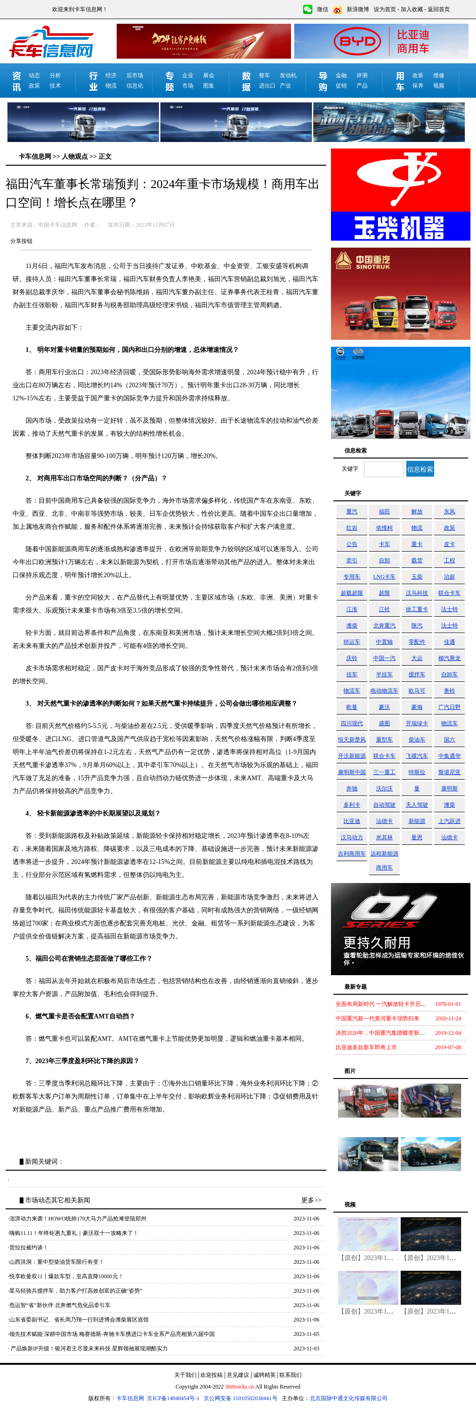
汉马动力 (352, 837)
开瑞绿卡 (417, 723)
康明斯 (449, 788)
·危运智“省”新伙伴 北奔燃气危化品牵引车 (59, 1305)
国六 (449, 739)
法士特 (449, 609)
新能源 (417, 821)
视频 (438, 85)
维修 (438, 75)
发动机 (288, 75)
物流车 (352, 691)
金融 (341, 75)
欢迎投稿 (211, 1375)
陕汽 (417, 625)
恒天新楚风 (352, 739)
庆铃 (351, 658)
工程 (449, 560)
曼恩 (417, 837)
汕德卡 (384, 821)
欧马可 (417, 691)
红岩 (351, 528)
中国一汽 (384, 658)
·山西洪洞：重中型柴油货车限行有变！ (56, 1262)
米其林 (384, 837)
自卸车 (449, 674)
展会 (208, 75)
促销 (341, 85)
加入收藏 (412, 9)
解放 (417, 511)
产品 (362, 85)
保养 (417, 85)
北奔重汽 (384, 625)
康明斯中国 (352, 772)
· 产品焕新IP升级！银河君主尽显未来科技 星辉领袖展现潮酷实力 (88, 1348)
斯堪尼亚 (449, 772)
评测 (362, 75)
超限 (384, 593)
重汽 (351, 511)
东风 (449, 511)
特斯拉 (417, 772)
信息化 (134, 85)
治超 (449, 576)
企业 (187, 75)
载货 (417, 560)
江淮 (351, 609)
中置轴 (384, 642)
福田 (384, 511)
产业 (285, 85)
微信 (322, 9)
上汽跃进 (449, 821)
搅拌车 (417, 674)
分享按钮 (21, 241)
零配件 (417, 642)
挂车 (351, 674)
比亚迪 (352, 821)
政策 (34, 85)
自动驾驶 (384, 805)
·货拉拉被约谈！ (28, 1247)
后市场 (134, 75)
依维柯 (384, 528)
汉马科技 (417, 593)
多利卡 (352, 805)
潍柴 (351, 625)
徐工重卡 (417, 609)
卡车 (384, 544)
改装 (417, 75)
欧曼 (351, 707)
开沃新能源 (352, 756)
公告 (351, 544)
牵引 (351, 560)
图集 (208, 85)
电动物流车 (384, 691)
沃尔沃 (384, 788)
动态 (34, 75)
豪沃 (384, 707)
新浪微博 (358, 9)
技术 (55, 85)
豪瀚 (417, 707)
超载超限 (352, 593)
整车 (264, 75)
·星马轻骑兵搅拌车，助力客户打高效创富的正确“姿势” (75, 1291)
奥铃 (449, 691)
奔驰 (351, 788)
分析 (55, 75)
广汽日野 (449, 707)
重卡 (417, 544)
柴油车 (417, 739)
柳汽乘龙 (449, 658)
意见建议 (238, 1375)
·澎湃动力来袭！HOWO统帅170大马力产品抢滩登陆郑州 (77, 1218)
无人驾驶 (417, 805)
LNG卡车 (384, 576)
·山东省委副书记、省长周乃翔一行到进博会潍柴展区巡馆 (78, 1319)
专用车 (352, 576)
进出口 (267, 85)
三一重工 (384, 772)
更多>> (311, 1200)
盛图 (384, 723)
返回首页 (439, 9)
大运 (417, 658)
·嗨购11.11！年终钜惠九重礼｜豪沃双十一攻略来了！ (73, 1233)
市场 (187, 85)
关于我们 (185, 1375)
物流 (111, 85)
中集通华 (449, 756)
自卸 (384, 560)
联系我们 (290, 1375)
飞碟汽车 (417, 756)
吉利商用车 (352, 853)
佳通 (449, 642)
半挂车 (384, 674)
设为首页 (385, 9)
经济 (111, 75)
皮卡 (449, 544)
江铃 (384, 609)
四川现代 (352, 723)
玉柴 (417, 576)
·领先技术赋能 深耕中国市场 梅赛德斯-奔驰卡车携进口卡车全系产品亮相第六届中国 (111, 1334)
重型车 (384, 739)
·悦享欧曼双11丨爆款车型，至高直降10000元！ (66, 1276)
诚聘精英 (264, 1375)
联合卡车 (449, 593)
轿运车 (352, 642)
